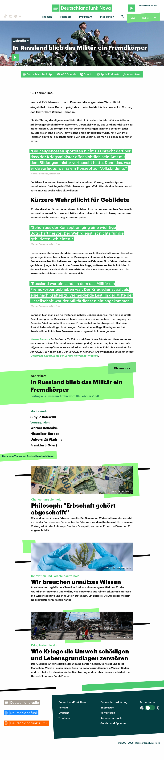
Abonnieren (132, 74)
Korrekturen (107, 712)
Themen (47, 16)
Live (133, 17)
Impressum (107, 707)
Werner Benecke (40, 339)
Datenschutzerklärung (113, 702)
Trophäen (64, 717)
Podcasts (65, 16)
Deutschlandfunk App (38, 74)
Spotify (86, 74)
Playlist (144, 17)
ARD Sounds (66, 74)
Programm (85, 16)
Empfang (64, 712)
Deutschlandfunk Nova (72, 702)
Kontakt (63, 707)
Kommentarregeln (111, 717)
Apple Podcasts (108, 74)
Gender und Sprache (113, 723)
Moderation (107, 16)
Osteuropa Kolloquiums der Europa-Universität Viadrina (64, 355)
